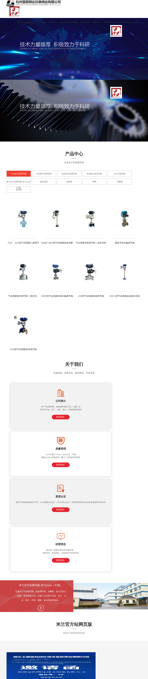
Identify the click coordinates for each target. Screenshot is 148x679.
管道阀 (18, 190)
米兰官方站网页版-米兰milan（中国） (122, 22)
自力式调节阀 (119, 174)
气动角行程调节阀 (43, 174)
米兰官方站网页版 (25, 22)
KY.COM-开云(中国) (9, 676)
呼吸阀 (120, 182)
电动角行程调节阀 (94, 174)
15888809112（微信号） (70, 605)
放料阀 (69, 182)
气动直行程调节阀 (18, 174)
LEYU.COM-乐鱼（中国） (104, 676)
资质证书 (96, 22)
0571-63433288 (19, 610)
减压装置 (44, 182)
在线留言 (98, 652)
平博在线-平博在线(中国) (29, 676)
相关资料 (85, 22)
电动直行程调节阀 (69, 174)
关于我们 (41, 22)
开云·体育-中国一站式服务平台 (78, 676)
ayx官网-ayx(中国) (124, 676)
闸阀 (94, 182)
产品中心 (53, 22)
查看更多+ (22, 423)
